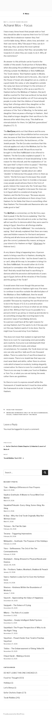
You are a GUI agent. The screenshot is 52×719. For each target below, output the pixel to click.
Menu (26, 14)
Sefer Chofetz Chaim (13, 693)
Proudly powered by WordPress (13, 714)
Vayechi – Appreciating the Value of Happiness (23, 598)
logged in (18, 429)
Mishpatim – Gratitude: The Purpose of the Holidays (26, 541)
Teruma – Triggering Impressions (18, 534)
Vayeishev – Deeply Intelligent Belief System (23, 620)
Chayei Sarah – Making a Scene (17, 656)
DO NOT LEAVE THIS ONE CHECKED (19, 673)
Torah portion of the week (25, 414)
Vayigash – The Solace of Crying (17, 605)
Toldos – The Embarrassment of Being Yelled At (24, 648)
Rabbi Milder (21, 22)
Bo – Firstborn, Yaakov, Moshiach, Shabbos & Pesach (26, 569)
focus (9, 414)
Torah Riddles (9, 698)
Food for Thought (14, 409)
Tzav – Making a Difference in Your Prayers (22, 487)
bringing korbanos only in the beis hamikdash (27, 412)
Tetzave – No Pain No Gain (15, 526)
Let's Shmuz (9, 688)
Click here (38, 243)
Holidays (7, 683)
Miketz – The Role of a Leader (16, 613)
